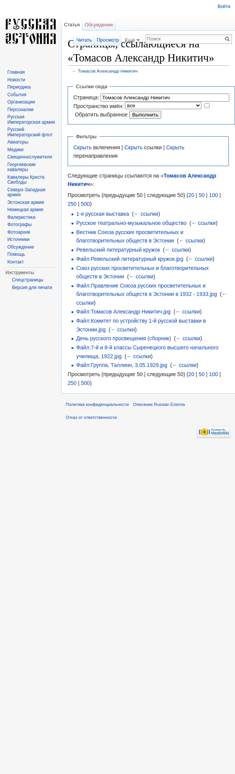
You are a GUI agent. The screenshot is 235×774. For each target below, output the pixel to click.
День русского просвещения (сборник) (123, 338)
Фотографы (19, 224)
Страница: (86, 97)
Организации (21, 102)
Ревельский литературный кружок (118, 250)
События (16, 94)
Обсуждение (98, 24)
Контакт (15, 262)
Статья (71, 24)
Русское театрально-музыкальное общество (131, 223)
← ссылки (146, 214)
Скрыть (82, 147)
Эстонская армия (25, 202)
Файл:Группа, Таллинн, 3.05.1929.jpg (121, 365)
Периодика (19, 87)
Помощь (16, 254)
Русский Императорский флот (29, 132)
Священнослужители (29, 157)
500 (85, 204)
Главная (16, 72)
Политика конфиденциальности (97, 404)
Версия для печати (32, 287)
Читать (84, 40)
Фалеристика (21, 217)
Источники (18, 239)
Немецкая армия (25, 209)
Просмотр (108, 40)
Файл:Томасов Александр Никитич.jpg (123, 312)
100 (213, 195)
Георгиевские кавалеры (21, 167)
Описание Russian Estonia (159, 404)
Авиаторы (17, 142)
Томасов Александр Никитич (108, 70)
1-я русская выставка (102, 214)
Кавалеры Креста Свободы (25, 180)
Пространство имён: (98, 106)
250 (72, 204)
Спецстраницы (27, 280)
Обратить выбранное (101, 114)
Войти (223, 6)
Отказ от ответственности (91, 417)
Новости (16, 79)
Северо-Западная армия (26, 192)
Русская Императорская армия (31, 119)
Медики (15, 149)
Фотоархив (18, 232)
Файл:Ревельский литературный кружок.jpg (129, 259)
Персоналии (20, 109)
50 (202, 195)
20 (191, 195)
